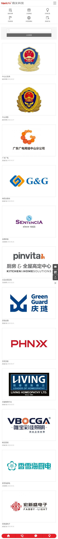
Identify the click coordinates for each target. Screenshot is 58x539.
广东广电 (5, 158)
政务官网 (4, 79)
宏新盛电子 (6, 524)
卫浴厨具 (4, 242)
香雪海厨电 (6, 483)
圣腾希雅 (5, 239)
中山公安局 (6, 76)
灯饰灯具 (4, 445)
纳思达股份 (6, 198)
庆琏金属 (5, 320)
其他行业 (4, 160)
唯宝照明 (5, 442)
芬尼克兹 (5, 361)
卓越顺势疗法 (7, 402)
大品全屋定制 (7, 280)
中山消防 (5, 117)
